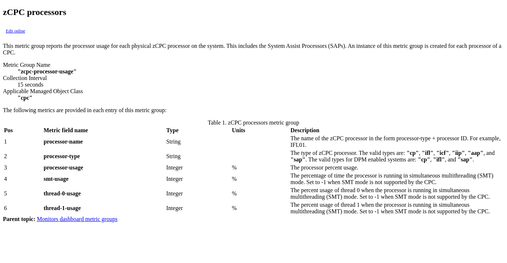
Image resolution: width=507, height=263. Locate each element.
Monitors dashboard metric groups (77, 219)
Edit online (15, 31)
